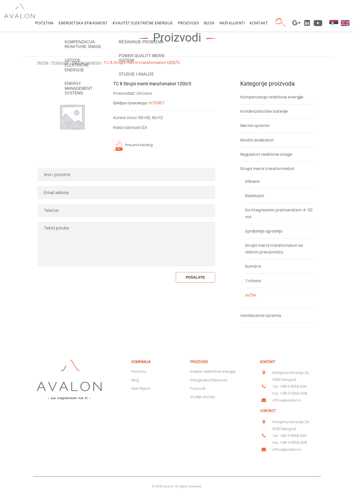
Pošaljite (195, 277)
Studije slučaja (202, 396)
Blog (208, 24)
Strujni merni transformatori (267, 168)
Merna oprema (86, 62)
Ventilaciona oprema (260, 315)
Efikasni (252, 181)
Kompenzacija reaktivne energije (271, 97)
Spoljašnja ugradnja (263, 231)
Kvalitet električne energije (142, 24)
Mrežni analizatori (257, 140)
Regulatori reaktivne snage (266, 154)
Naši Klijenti (231, 24)
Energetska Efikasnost (82, 24)
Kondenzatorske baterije (264, 111)
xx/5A (250, 295)
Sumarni (253, 266)
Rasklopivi (254, 196)
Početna (43, 24)
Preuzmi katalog (139, 144)
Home (42, 62)
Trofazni (253, 281)
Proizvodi (187, 24)
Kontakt (258, 24)
